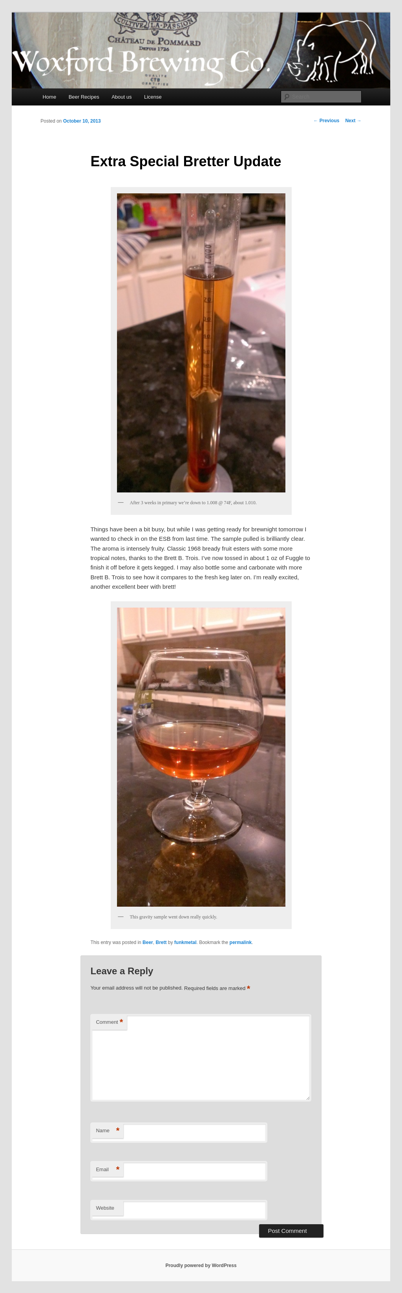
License (153, 97)
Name (107, 1131)
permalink (241, 942)
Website (105, 1208)
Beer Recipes (84, 97)
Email (107, 1169)
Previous (326, 120)
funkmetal (185, 942)
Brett (160, 942)
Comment (109, 1022)
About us (121, 97)
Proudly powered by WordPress (200, 1265)
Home (49, 97)
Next (353, 120)
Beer (148, 942)
